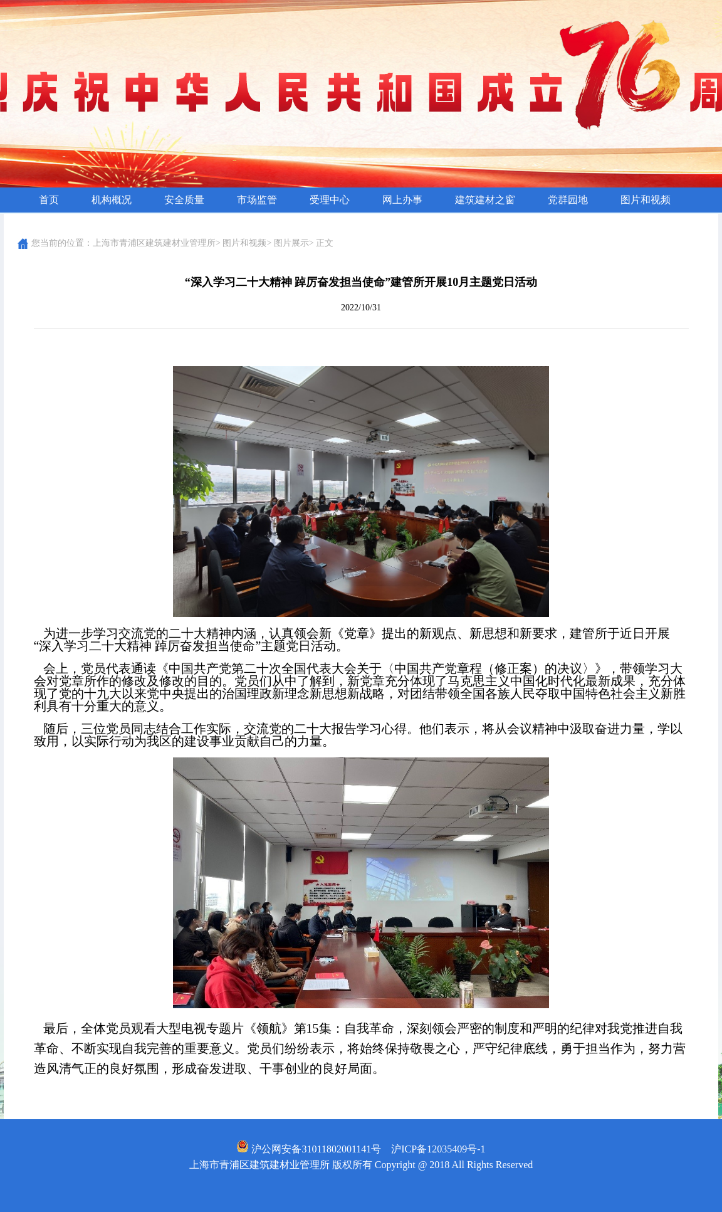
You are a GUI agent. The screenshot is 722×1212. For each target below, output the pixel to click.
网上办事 (402, 199)
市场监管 (257, 199)
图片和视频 (645, 199)
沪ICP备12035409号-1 (438, 1149)
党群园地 (568, 199)
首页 (49, 199)
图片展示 (291, 243)
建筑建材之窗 (485, 199)
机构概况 (112, 199)
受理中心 (330, 199)
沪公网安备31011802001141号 (308, 1149)
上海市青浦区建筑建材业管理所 (154, 243)
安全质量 (184, 199)
